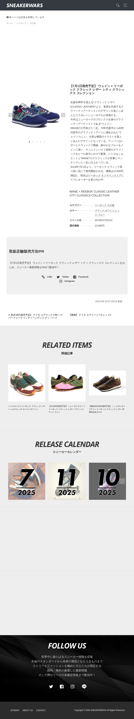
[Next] (97, 315)
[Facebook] (62, 686)
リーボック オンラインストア (104, 175)
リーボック (101, 205)
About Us (28, 710)
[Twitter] (51, 686)
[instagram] (72, 686)
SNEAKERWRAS (98, 710)
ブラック (99, 210)
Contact (41, 710)
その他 (110, 205)
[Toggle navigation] (124, 5)
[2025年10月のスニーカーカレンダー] (107, 481)
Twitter (63, 277)
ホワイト (109, 210)
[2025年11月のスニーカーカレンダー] (67, 481)
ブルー (101, 214)
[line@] (83, 686)
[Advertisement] (67, 55)
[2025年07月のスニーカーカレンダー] (26, 481)
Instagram (67, 281)
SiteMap (14, 710)
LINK (49, 277)
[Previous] (36, 316)
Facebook (80, 277)
